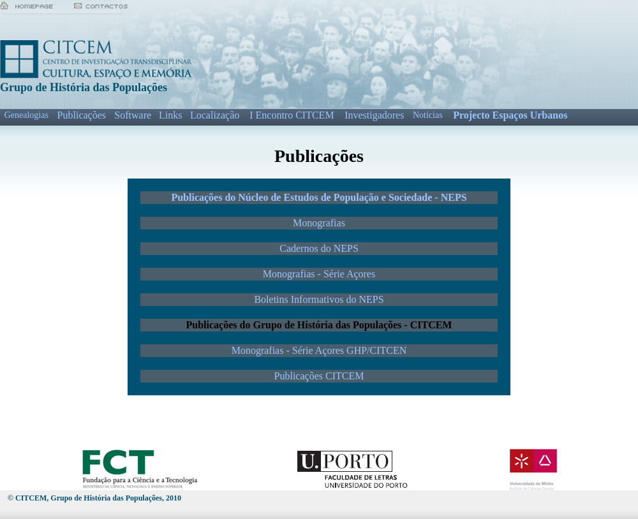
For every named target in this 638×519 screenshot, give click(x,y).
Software (132, 115)
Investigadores (374, 115)
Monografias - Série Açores (319, 273)
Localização (214, 115)
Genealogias (26, 115)
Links (170, 115)
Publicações (81, 115)
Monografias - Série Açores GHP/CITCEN (319, 350)
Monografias (319, 222)
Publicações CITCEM (319, 375)
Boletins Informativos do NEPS (318, 299)
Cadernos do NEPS (319, 248)
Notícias (428, 115)
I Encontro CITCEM (291, 115)
